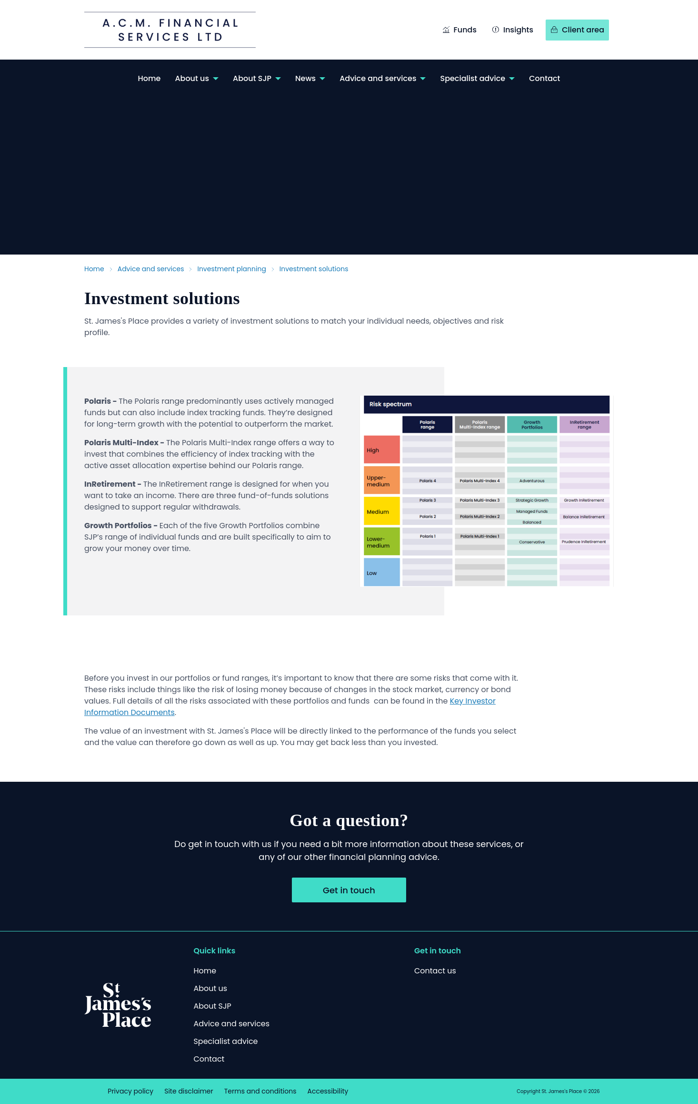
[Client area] (577, 30)
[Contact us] (435, 970)
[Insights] (512, 30)
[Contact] (208, 1058)
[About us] (210, 988)
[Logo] (117, 1005)
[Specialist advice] (225, 1041)
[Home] (204, 970)
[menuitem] (149, 78)
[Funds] (459, 30)
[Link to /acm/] (179, 29)
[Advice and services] (231, 1023)
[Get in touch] (349, 890)
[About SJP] (212, 1006)
